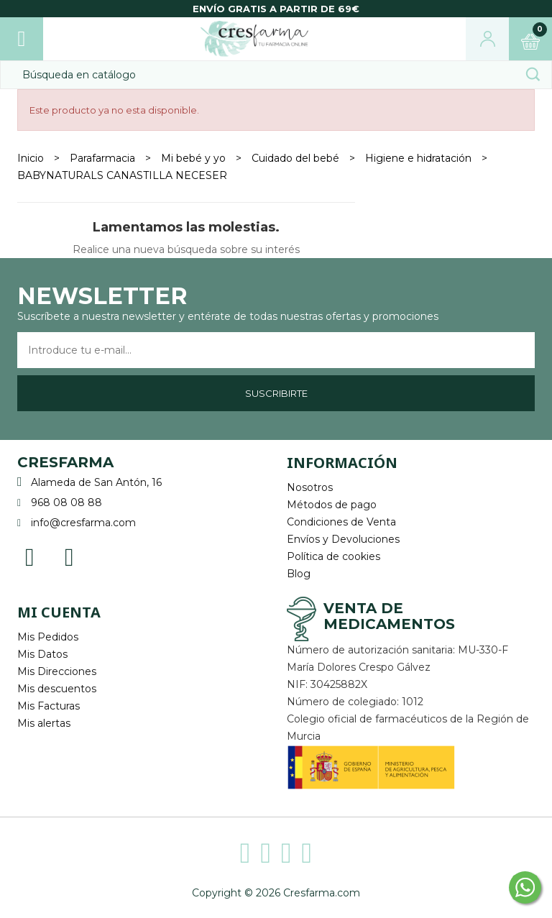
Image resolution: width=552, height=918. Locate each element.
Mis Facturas (48, 705)
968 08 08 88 (66, 502)
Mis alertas (43, 723)
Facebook (29, 556)
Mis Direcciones (56, 671)
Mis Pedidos (47, 636)
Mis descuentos (56, 688)
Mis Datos (42, 654)
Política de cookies (333, 556)
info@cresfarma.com (83, 522)
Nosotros (310, 487)
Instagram (69, 556)
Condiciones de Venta (341, 521)
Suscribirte (276, 393)
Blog (298, 573)
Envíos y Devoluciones (343, 539)
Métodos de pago (332, 504)
